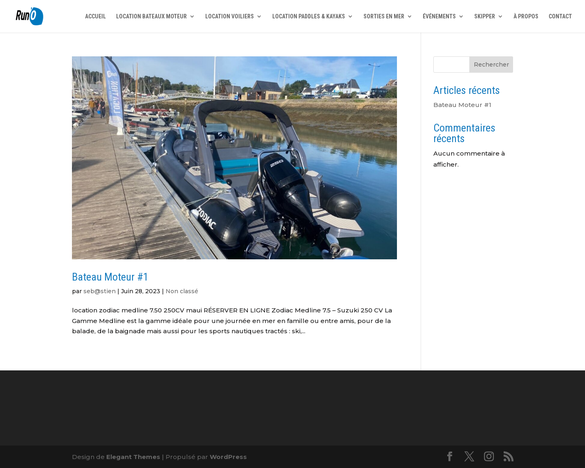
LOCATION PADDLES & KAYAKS (308, 16)
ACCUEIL (95, 16)
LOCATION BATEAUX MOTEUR (151, 16)
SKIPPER (484, 16)
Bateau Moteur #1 (110, 277)
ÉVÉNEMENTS (439, 16)
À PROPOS (525, 16)
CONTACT (560, 16)
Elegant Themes (133, 457)
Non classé (182, 291)
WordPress (228, 457)
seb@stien (99, 291)
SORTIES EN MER (383, 16)
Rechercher (491, 64)
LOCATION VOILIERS (229, 16)
